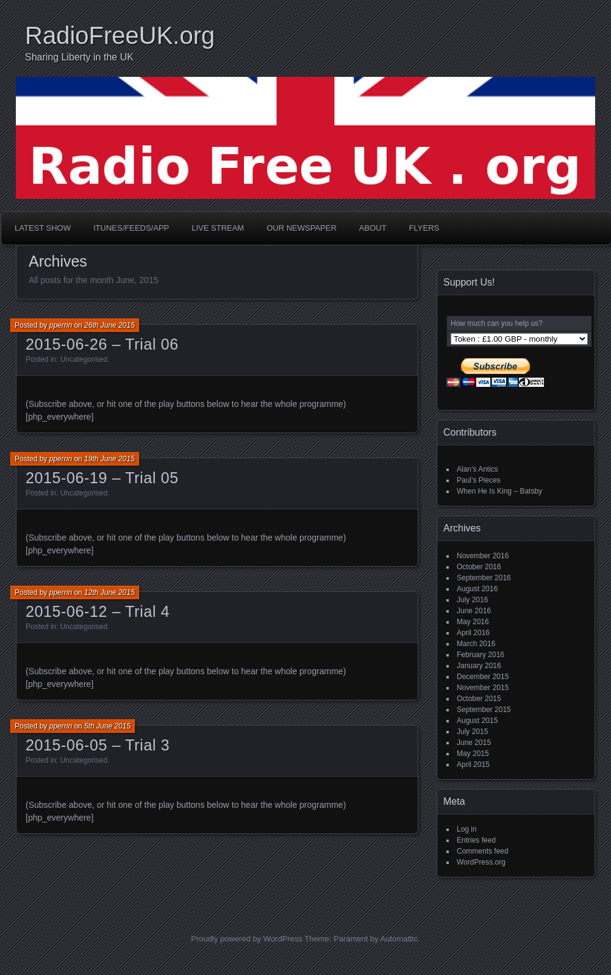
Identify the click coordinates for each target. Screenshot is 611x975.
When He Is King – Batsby (499, 491)
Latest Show (43, 227)
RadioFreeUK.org (120, 35)
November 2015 (483, 687)
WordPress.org (481, 862)
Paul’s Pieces (479, 480)
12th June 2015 (109, 592)
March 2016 (476, 643)
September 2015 (484, 709)
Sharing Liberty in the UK (79, 57)
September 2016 (484, 578)
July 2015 (472, 731)
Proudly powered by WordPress (246, 938)
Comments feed (483, 851)
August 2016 (477, 589)
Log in (467, 829)
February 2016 (480, 654)
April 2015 (473, 764)
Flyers (424, 227)
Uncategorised (83, 359)
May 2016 (473, 621)
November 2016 (483, 556)
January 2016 (479, 665)
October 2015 (479, 698)
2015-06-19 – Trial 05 (102, 477)
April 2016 (473, 632)
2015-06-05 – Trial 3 (98, 745)
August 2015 (477, 720)
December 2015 (483, 676)
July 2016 (472, 599)
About (373, 227)
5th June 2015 (107, 726)
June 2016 (474, 610)
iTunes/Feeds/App (131, 227)
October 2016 (479, 567)
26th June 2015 (109, 325)
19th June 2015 (109, 459)
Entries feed (476, 840)
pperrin (60, 325)
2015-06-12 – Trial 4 (98, 611)
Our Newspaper (301, 227)
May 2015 (473, 753)
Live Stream (217, 227)
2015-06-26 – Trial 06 (102, 344)
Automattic (399, 938)
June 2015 (474, 742)
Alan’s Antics (477, 469)
